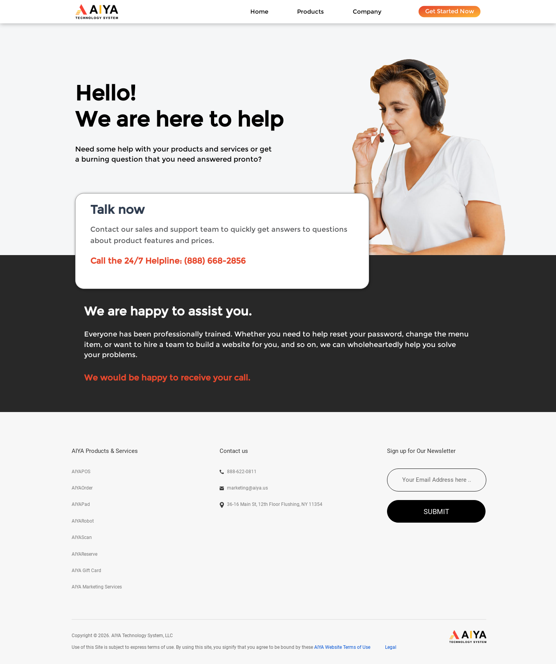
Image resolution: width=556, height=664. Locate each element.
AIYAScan (82, 537)
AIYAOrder (82, 488)
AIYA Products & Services (105, 450)
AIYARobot (83, 521)
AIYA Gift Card (86, 570)
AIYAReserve (84, 554)
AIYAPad (81, 504)
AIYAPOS (81, 471)
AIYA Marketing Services (97, 587)
